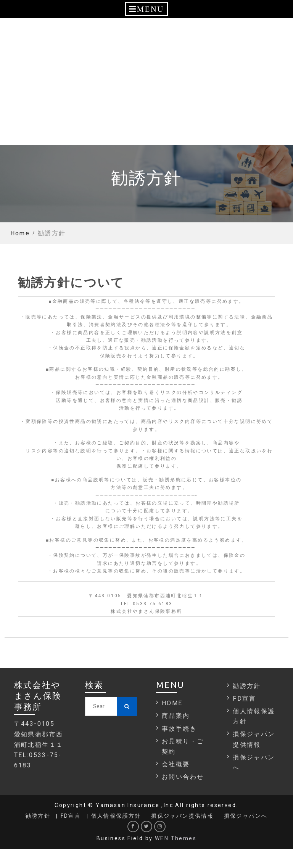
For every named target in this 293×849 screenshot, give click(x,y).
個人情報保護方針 (116, 816)
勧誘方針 (247, 686)
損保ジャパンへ (246, 816)
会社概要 (176, 764)
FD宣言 (244, 698)
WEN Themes (175, 838)
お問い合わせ (183, 776)
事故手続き (179, 728)
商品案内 (176, 715)
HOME (172, 703)
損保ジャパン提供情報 (182, 816)
